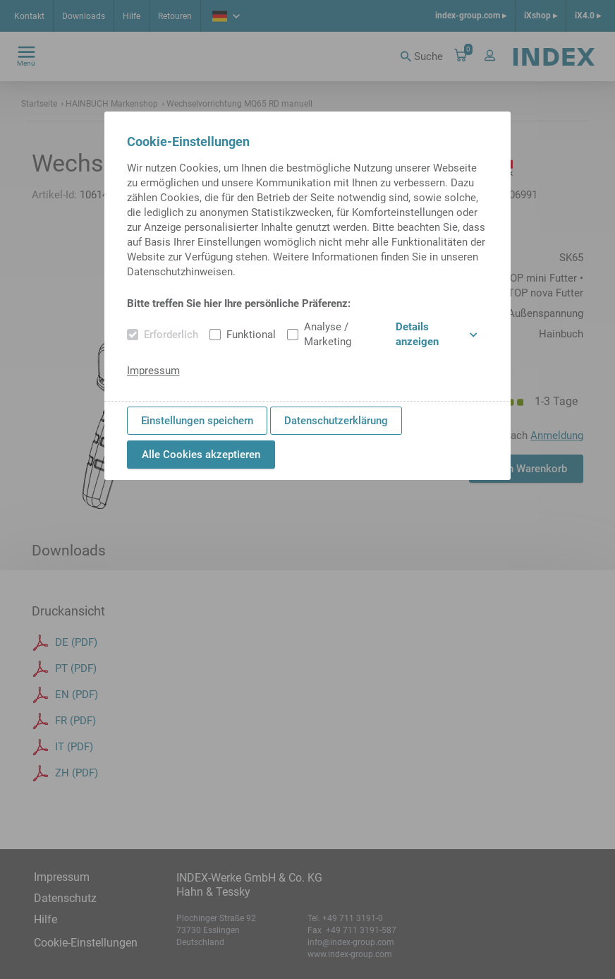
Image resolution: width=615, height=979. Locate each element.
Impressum (153, 370)
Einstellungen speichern (197, 420)
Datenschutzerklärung (336, 420)
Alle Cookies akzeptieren (201, 454)
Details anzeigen (436, 334)
